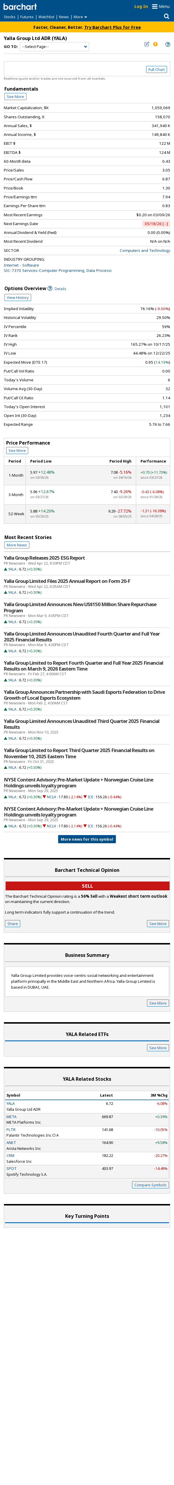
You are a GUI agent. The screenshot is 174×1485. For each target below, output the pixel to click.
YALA (12, 569)
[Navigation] (54, 46)
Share (12, 923)
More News (17, 545)
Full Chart (156, 69)
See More (15, 96)
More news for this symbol (87, 839)
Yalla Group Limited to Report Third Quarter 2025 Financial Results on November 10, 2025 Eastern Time (79, 753)
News (64, 16)
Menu (164, 6)
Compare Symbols (150, 1185)
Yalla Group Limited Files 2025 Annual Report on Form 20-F (67, 581)
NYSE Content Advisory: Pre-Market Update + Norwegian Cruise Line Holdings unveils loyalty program (78, 783)
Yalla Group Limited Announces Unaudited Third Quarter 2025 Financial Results (81, 724)
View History (18, 297)
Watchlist (46, 16)
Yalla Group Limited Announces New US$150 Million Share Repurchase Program (80, 607)
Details (57, 288)
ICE (90, 796)
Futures (27, 16)
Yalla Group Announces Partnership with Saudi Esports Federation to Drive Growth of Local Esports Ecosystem (84, 695)
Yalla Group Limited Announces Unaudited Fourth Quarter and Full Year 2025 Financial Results (82, 637)
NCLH (51, 796)
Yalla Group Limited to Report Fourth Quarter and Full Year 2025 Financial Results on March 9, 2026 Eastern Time (83, 666)
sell (87, 885)
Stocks (10, 16)
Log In (141, 6)
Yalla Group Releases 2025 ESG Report (44, 558)
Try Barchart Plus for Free (112, 27)
